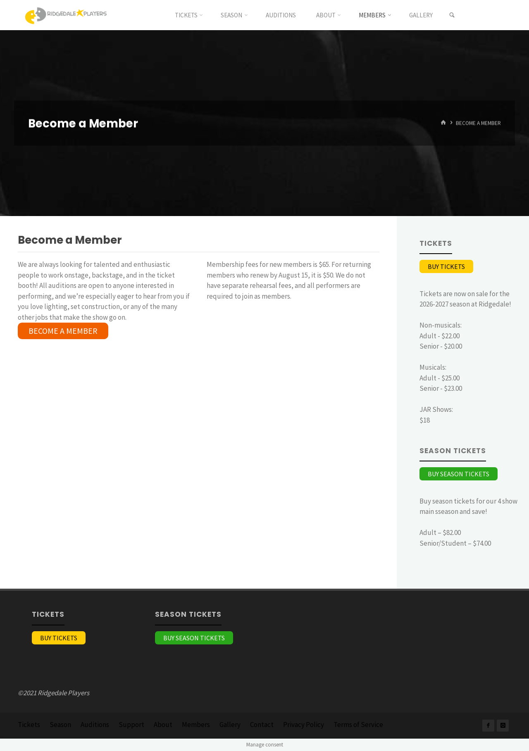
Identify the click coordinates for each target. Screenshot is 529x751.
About (163, 724)
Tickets (29, 724)
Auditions (95, 724)
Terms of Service (358, 724)
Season (60, 724)
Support (131, 724)
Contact (262, 724)
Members (196, 724)
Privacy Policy (303, 724)
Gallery (230, 724)
